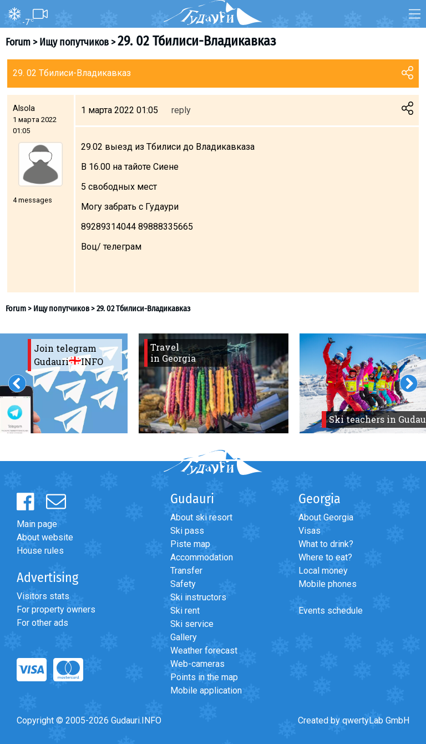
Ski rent (185, 610)
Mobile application (206, 690)
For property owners (56, 609)
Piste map (190, 544)
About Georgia (325, 517)
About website (45, 537)
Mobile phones (327, 584)
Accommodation (201, 557)
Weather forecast (203, 650)
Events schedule (330, 610)
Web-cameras (197, 664)
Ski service (192, 624)
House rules (40, 550)
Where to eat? (325, 557)
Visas (309, 530)
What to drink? (325, 544)
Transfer (186, 570)
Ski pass (187, 530)
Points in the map (204, 677)
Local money (323, 570)
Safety (183, 584)
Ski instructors (198, 597)
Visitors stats (43, 596)
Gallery (183, 637)
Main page (37, 524)
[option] (213, 383)
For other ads (42, 623)
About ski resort (201, 517)
